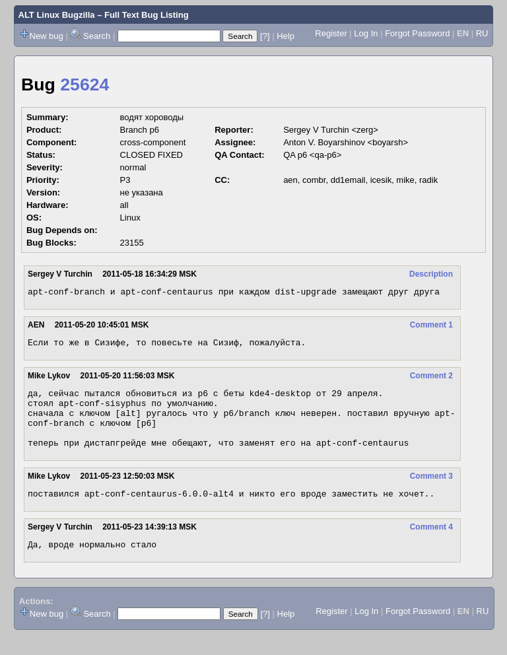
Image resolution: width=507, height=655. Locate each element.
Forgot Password (417, 33)
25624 (84, 84)
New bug (46, 36)
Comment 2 (431, 379)
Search (96, 36)
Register (331, 33)
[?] (264, 36)
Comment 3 (431, 492)
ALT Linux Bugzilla (56, 15)
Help (285, 36)
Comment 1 (431, 326)
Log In (366, 33)
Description (431, 274)
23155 (132, 243)
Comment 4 (431, 544)
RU (482, 33)
